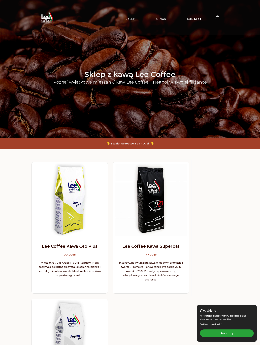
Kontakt (194, 19)
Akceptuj (227, 333)
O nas (161, 19)
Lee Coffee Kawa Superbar (130, 234)
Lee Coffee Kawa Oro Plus (63, 234)
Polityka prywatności (211, 324)
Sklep (130, 19)
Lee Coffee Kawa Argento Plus (197, 234)
